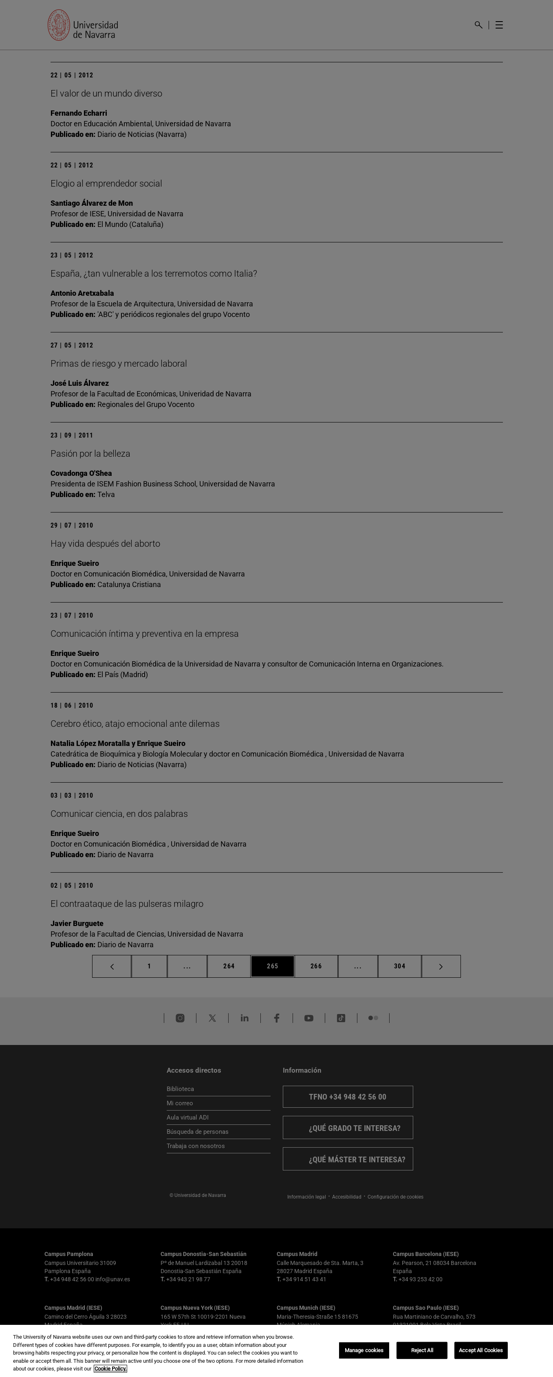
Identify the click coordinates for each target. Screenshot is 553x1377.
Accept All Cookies (481, 1350)
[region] (276, 1351)
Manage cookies (364, 1350)
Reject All (422, 1350)
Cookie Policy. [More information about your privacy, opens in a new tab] (110, 1369)
